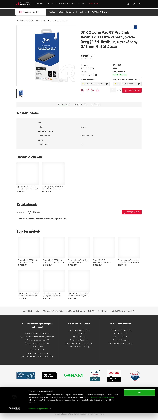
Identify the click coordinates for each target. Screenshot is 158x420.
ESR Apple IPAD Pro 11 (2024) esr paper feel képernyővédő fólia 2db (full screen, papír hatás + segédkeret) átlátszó (78, 296)
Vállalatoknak (94, 4)
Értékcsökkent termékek (68, 11)
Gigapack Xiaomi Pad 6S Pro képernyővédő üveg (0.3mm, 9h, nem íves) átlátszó (27, 188)
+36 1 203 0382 (43, 342)
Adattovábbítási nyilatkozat (53, 310)
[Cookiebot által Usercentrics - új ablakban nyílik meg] (14, 415)
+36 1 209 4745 (80, 333)
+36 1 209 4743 (122, 333)
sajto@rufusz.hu (127, 342)
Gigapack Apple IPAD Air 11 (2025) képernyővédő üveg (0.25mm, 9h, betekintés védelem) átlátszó (52, 296)
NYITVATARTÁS (39, 4)
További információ (120, 74)
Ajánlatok (52, 11)
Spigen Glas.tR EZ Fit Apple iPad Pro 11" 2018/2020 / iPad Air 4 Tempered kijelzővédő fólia (54, 262)
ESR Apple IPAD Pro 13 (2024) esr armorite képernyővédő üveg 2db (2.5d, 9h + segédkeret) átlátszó (28, 296)
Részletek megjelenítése (38, 416)
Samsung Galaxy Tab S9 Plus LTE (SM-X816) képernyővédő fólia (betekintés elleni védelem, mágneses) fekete (53, 189)
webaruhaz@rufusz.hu (40, 352)
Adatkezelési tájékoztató (76, 310)
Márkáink (91, 310)
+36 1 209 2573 (37, 346)
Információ (83, 4)
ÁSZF (38, 310)
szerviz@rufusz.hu (81, 339)
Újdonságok (84, 11)
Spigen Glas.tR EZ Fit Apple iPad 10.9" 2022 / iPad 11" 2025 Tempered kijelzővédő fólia (27, 262)
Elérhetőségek (52, 4)
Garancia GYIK (103, 310)
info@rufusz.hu (123, 339)
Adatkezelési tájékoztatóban (102, 404)
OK (139, 400)
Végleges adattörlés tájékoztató (123, 310)
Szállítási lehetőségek (68, 4)
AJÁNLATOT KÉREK (100, 11)
